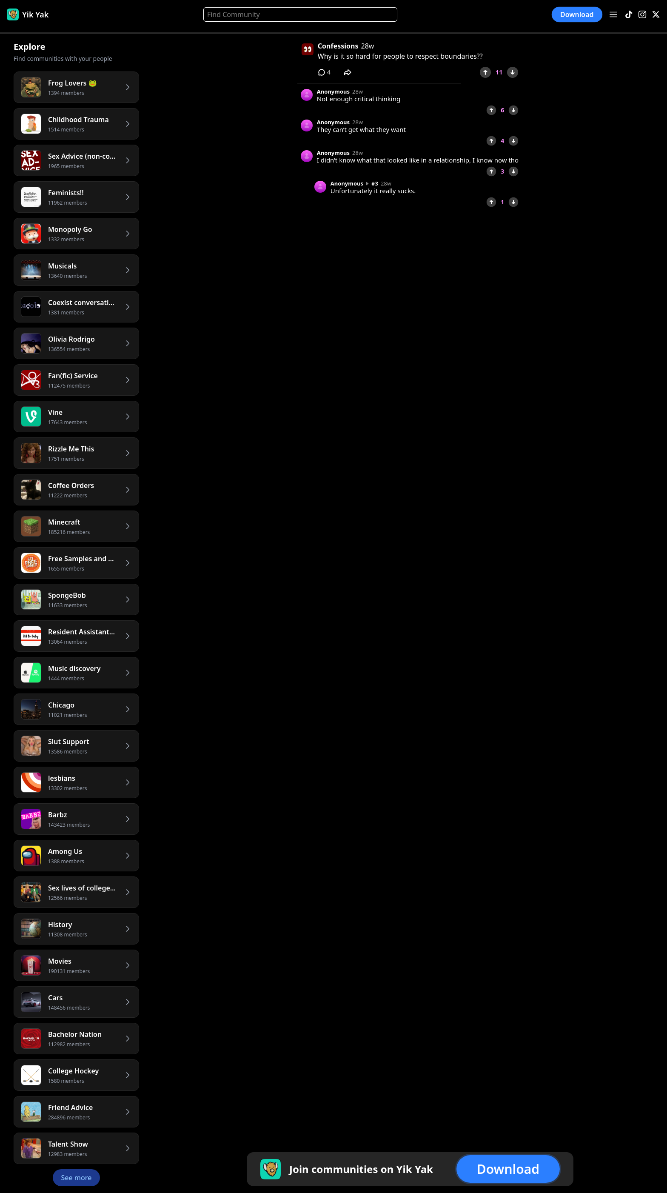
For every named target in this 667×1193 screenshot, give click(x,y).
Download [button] (577, 14)
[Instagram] (642, 15)
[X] (656, 15)
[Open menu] (613, 14)
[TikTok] (628, 15)
